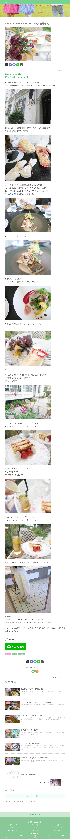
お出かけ (21, 654)
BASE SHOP (35, 833)
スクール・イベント (58, 827)
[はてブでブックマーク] (14, 64)
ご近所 (8, 654)
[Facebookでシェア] (10, 64)
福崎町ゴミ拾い (12, 830)
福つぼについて (12, 825)
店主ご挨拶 (35, 825)
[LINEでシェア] (17, 64)
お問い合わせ (58, 830)
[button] (21, 64)
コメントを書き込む (35, 796)
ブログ (35, 827)
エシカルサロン (11, 194)
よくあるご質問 (35, 830)
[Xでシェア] (6, 64)
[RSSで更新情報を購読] (37, 671)
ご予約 (12, 827)
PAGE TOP (35, 814)
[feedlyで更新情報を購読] (33, 671)
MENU (7, 2)
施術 (58, 825)
